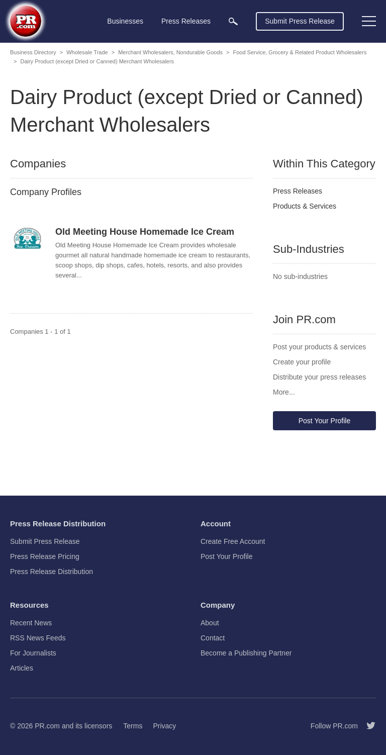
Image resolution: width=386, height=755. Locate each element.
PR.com (47, 726)
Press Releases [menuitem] (186, 21)
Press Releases (297, 191)
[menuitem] (233, 21)
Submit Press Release (300, 21)
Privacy (164, 725)
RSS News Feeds (37, 638)
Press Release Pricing (44, 556)
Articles (21, 668)
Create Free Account (233, 541)
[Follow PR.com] (367, 725)
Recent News (31, 623)
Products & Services (304, 206)
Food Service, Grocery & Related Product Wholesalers (299, 52)
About (210, 623)
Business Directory (33, 52)
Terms (132, 725)
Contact (213, 638)
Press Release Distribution (51, 572)
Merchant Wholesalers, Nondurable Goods (170, 52)
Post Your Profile (325, 421)
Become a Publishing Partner (246, 653)
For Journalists (33, 653)
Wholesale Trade (87, 52)
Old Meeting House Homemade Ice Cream (144, 232)
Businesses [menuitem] (125, 21)
